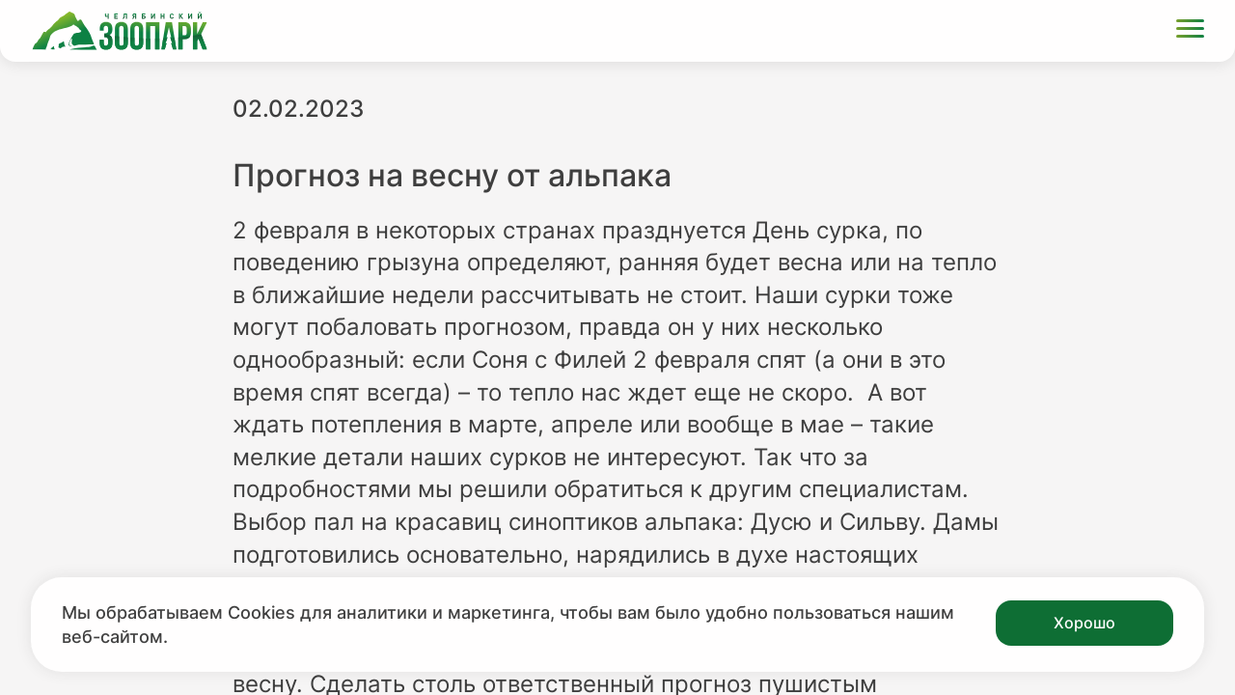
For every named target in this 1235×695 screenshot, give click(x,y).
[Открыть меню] (1190, 31)
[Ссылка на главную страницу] (119, 31)
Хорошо (1084, 622)
